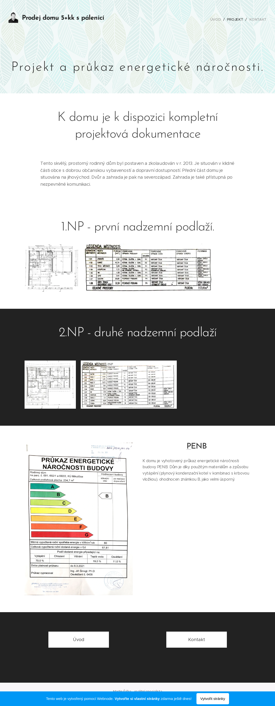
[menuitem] (217, 19)
